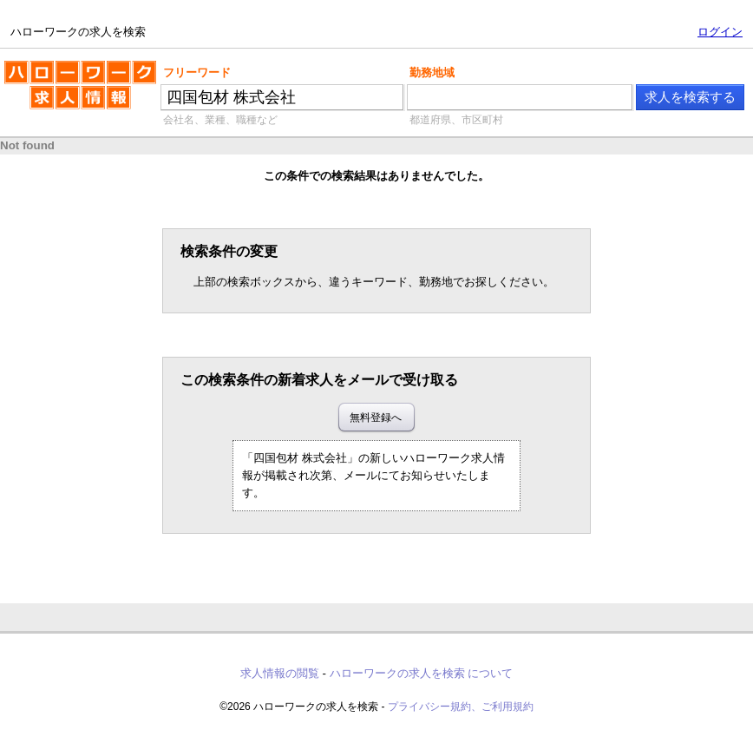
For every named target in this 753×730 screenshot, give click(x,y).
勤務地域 (432, 72)
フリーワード (197, 72)
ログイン (720, 31)
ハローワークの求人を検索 (80, 92)
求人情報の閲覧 (279, 673)
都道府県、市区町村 (456, 120)
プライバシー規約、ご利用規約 (461, 706)
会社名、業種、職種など (220, 120)
